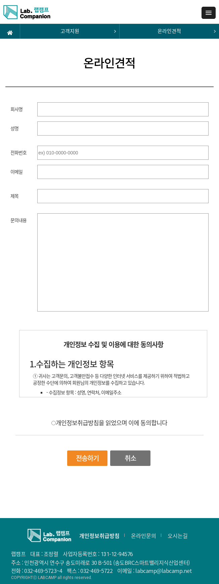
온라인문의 (143, 536)
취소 (130, 458)
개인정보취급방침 (99, 536)
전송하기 (87, 458)
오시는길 (178, 536)
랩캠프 (26, 14)
